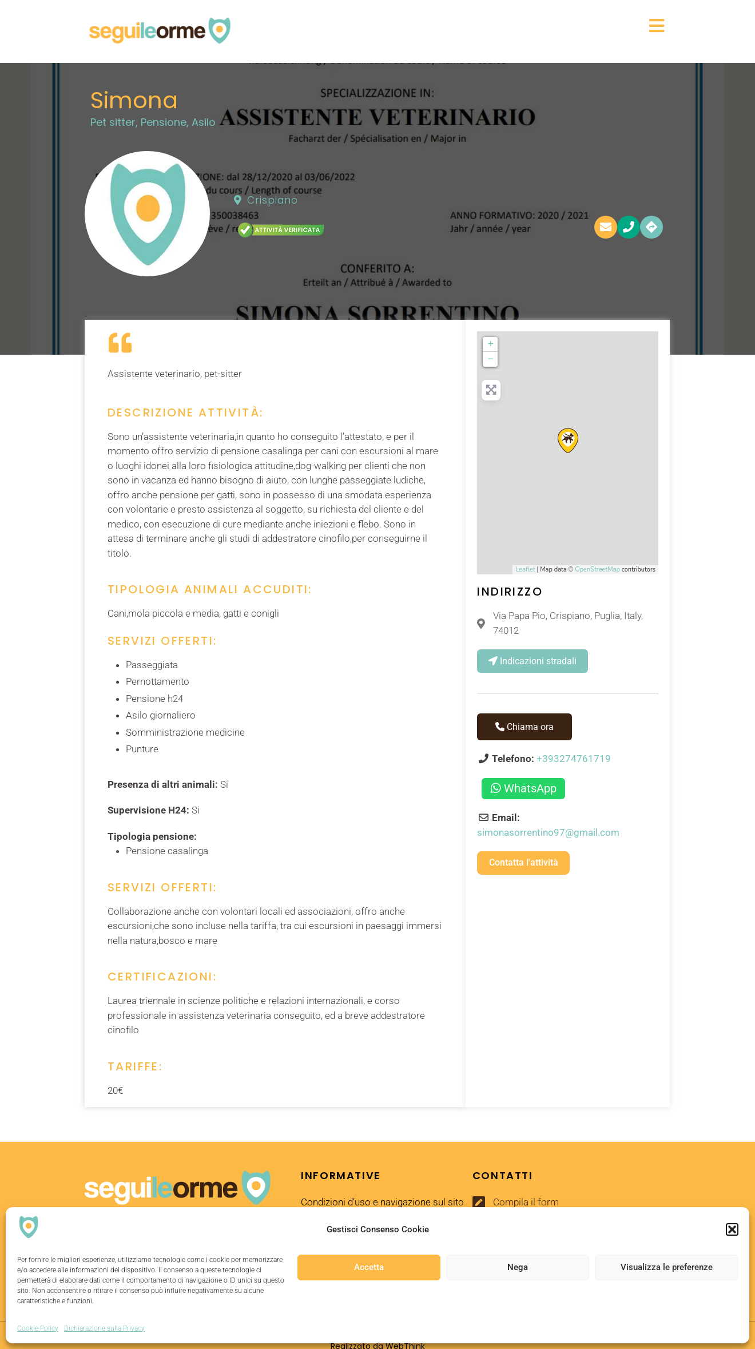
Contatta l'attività (523, 862)
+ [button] (491, 344)
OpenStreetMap (597, 569)
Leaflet (525, 569)
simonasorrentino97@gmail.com (548, 832)
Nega (517, 1267)
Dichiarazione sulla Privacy (104, 1328)
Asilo (204, 122)
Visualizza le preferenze (667, 1267)
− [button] (491, 359)
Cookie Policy (37, 1328)
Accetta (369, 1267)
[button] (732, 1229)
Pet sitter (113, 122)
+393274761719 (574, 758)
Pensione (163, 122)
